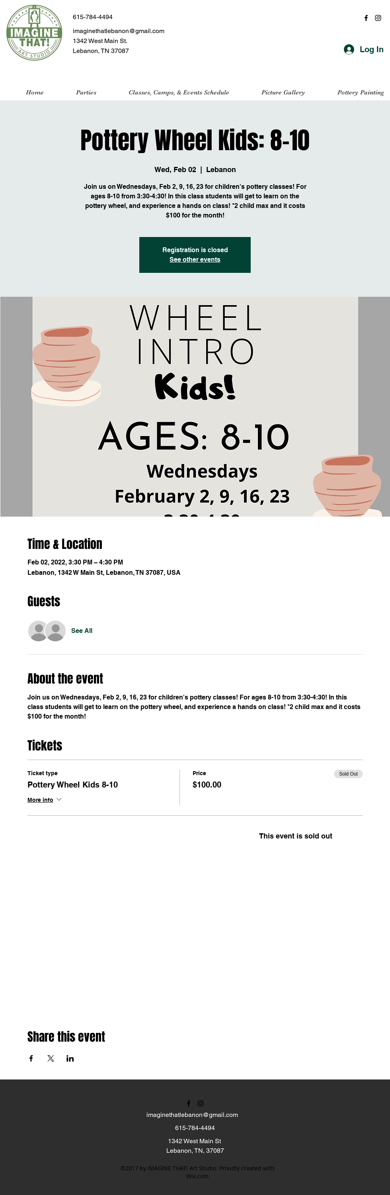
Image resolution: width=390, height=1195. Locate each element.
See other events (195, 259)
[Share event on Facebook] (31, 1058)
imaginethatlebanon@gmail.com (118, 31)
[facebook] (366, 18)
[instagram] (378, 18)
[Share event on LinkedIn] (70, 1058)
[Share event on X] (51, 1058)
